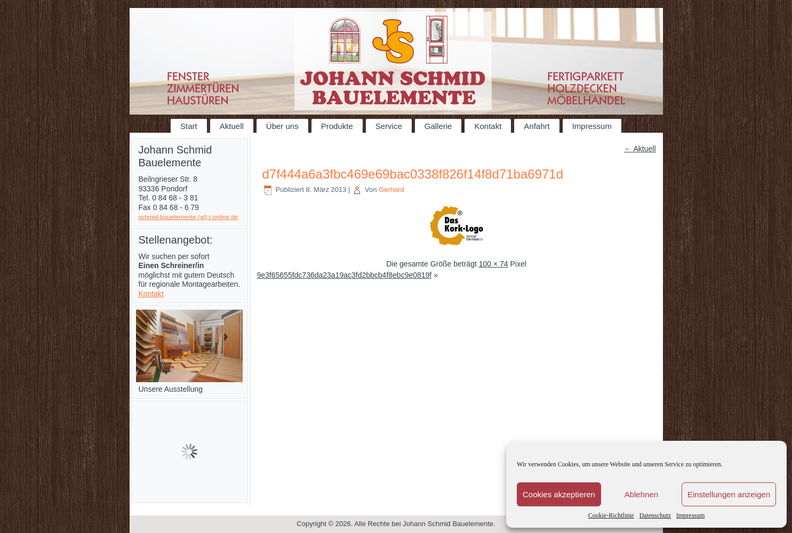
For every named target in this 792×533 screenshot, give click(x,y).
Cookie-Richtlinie (611, 515)
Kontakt (487, 126)
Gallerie (438, 126)
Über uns (282, 126)
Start (188, 126)
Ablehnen (641, 494)
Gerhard (391, 189)
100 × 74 (493, 264)
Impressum (690, 515)
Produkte (337, 126)
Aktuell (232, 126)
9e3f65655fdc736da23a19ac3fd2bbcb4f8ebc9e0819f (344, 275)
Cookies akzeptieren (559, 494)
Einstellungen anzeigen (728, 494)
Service (388, 126)
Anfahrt (536, 126)
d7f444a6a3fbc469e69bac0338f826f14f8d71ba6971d (413, 174)
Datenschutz (655, 515)
